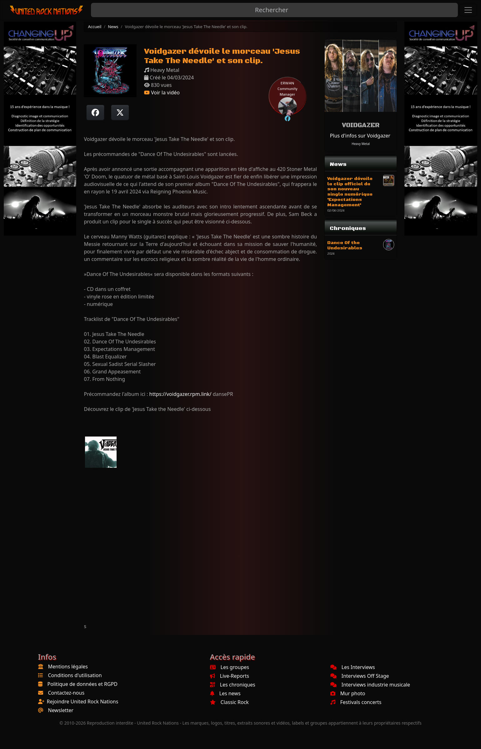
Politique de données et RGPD (83, 684)
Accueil (94, 26)
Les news (225, 693)
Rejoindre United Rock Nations (82, 701)
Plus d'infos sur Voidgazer (360, 135)
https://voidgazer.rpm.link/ (180, 394)
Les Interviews (352, 667)
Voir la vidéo (162, 92)
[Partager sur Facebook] (95, 112)
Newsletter (60, 710)
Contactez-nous (66, 692)
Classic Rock (229, 702)
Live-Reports (229, 675)
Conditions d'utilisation (75, 675)
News (113, 26)
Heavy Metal (361, 144)
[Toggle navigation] (468, 10)
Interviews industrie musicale (370, 684)
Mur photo (347, 693)
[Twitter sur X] (120, 112)
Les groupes (229, 667)
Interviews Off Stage (359, 675)
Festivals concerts (356, 702)
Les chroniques (232, 684)
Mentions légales (68, 666)
